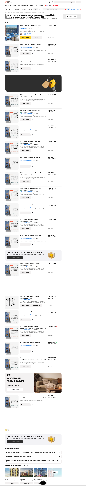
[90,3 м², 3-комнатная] (12, 33)
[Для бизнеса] (41, 5)
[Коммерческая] (24, 5)
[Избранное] (49, 2)
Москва (21, 27)
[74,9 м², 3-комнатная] (12, 303)
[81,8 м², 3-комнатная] (12, 132)
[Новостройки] (8, 5)
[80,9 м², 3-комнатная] (12, 51)
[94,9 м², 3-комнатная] (12, 317)
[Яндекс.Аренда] (48, 5)
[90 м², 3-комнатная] (12, 148)
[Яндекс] (6, 2)
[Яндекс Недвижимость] (13, 2)
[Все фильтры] (6, 9)
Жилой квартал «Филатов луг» (26, 47)
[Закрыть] (80, 9)
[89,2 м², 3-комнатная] (12, 402)
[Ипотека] (30, 5)
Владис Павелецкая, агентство (27, 34)
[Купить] (14, 5)
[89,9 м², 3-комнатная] (12, 101)
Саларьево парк (23, 28)
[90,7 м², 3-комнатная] (12, 270)
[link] (78, 2)
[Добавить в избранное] (44, 37)
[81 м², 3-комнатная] (12, 117)
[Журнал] (35, 5)
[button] (52, 2)
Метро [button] (68, 9)
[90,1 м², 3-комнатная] (12, 349)
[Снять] (18, 5)
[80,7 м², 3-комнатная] (12, 66)
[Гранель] (55, 5)
